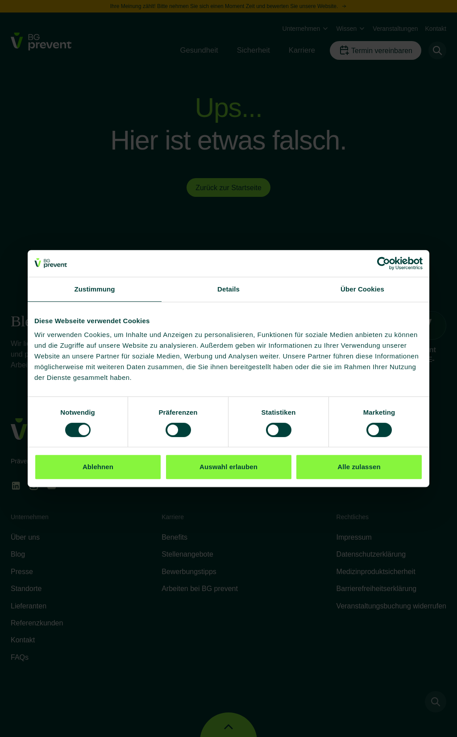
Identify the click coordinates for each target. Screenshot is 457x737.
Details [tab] (228, 289)
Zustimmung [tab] (95, 289)
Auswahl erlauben (228, 467)
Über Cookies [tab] (362, 289)
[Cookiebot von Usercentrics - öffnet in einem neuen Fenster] (384, 263)
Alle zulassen (358, 467)
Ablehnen (98, 467)
